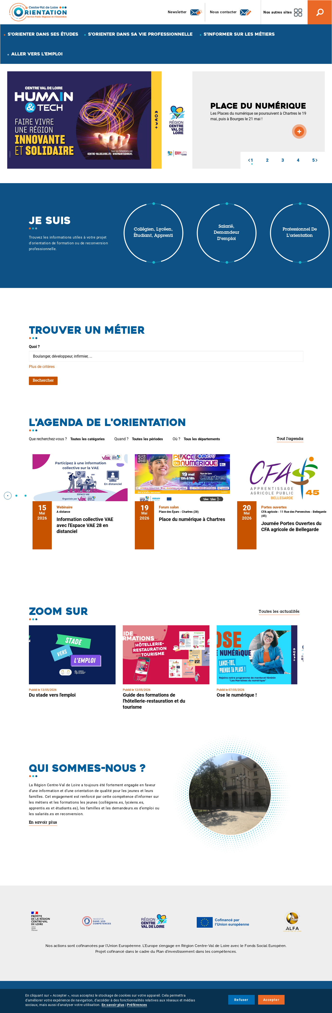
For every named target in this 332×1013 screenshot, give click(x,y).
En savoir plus (43, 823)
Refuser (241, 1000)
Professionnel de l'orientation (300, 232)
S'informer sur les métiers (239, 34)
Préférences (137, 1005)
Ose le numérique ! (237, 695)
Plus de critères (42, 366)
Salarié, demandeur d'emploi (226, 233)
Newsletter (185, 12)
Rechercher (43, 381)
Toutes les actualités (279, 612)
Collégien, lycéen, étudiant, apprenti (153, 232)
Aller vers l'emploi (37, 54)
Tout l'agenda (290, 439)
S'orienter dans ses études (43, 34)
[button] (249, 160)
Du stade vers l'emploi (52, 695)
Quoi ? (34, 346)
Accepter (271, 1000)
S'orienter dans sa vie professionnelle (140, 34)
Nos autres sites (277, 12)
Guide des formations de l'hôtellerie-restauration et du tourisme (154, 701)
